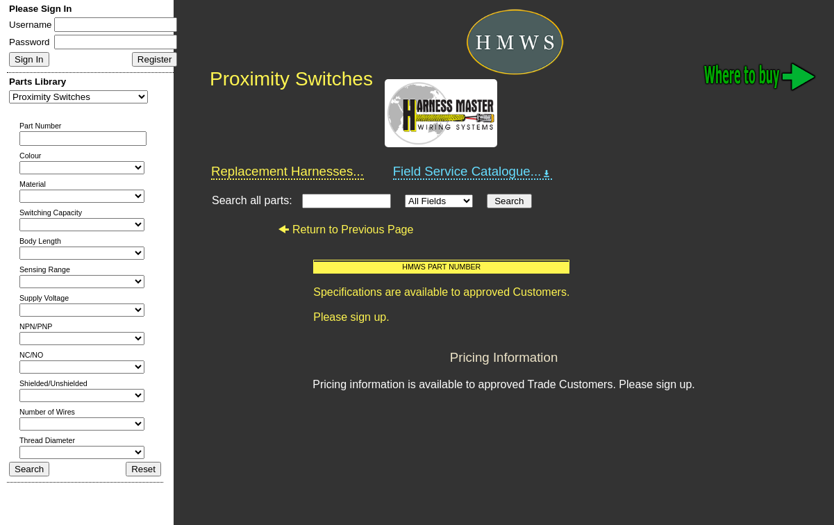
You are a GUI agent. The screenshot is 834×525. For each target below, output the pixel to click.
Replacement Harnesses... (287, 171)
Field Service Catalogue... (473, 171)
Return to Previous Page (345, 229)
